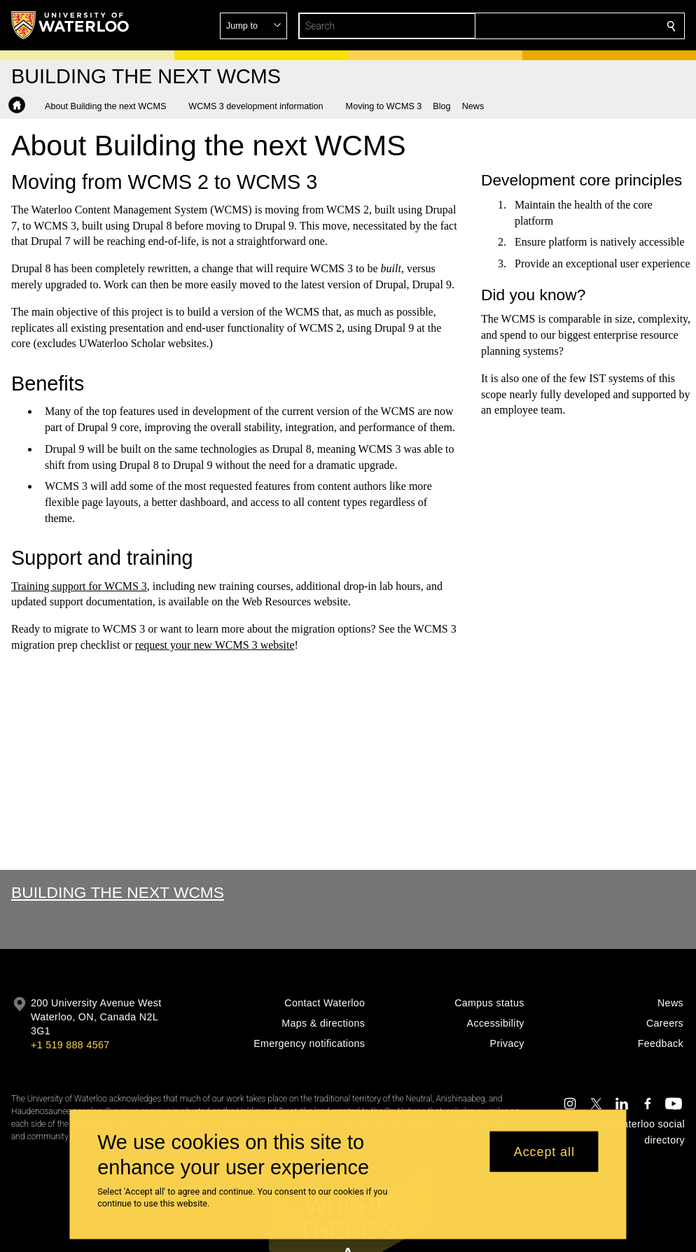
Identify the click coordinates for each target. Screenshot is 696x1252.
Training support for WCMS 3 (79, 585)
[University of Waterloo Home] (70, 25)
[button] (570, 25)
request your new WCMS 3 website (214, 645)
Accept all (544, 1151)
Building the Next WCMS (117, 892)
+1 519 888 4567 (70, 1044)
